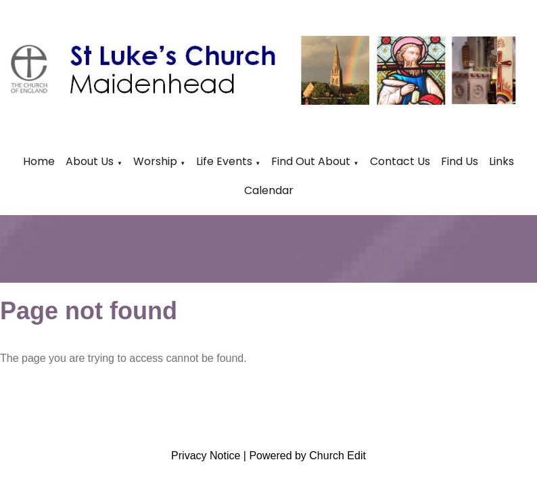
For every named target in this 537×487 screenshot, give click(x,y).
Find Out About (310, 161)
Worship (155, 161)
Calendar (269, 190)
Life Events (225, 161)
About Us (90, 161)
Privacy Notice (205, 455)
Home (39, 161)
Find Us (459, 161)
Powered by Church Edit (307, 455)
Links (501, 161)
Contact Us (400, 161)
